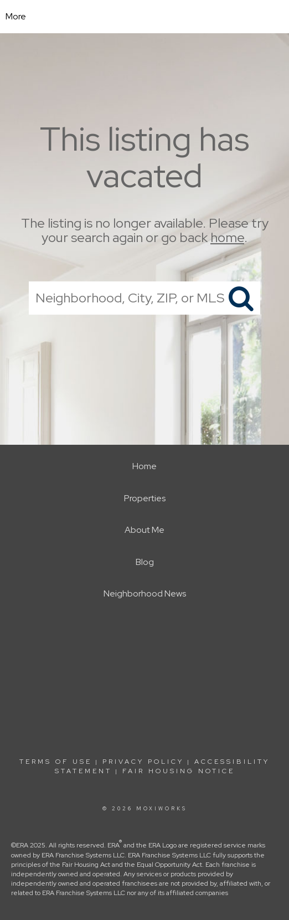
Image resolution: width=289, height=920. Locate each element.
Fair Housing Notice (178, 771)
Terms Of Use (55, 761)
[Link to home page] (144, 16)
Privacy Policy (143, 761)
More (16, 16)
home (227, 237)
